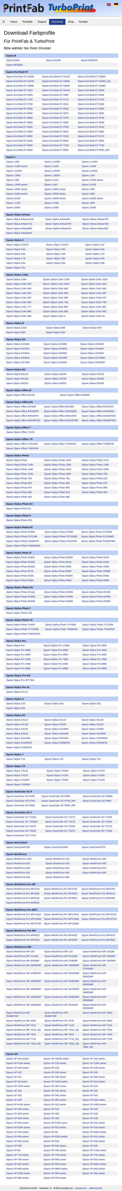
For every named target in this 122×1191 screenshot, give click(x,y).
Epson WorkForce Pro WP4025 (60, 935)
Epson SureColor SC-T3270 (21, 826)
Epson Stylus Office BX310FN (98, 406)
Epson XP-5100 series (56, 1122)
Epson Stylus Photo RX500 (58, 592)
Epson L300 (12, 180)
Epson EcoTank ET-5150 (55, 136)
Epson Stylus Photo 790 (57, 478)
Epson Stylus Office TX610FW (22, 448)
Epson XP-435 (90, 1113)
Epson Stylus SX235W (56, 729)
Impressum (81, 1188)
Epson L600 (88, 193)
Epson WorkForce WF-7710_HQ (61, 1039)
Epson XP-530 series (94, 1127)
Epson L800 (88, 203)
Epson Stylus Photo (16, 460)
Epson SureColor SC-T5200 (21, 830)
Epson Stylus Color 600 (93, 293)
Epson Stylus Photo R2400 (20, 566)
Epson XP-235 (14, 1072)
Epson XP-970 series (55, 1177)
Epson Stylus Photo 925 (94, 492)
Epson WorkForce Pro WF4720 (22, 888)
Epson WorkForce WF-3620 (97, 1012)
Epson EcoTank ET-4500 (91, 122)
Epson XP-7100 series (94, 1150)
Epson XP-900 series (55, 1173)
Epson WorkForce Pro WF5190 (22, 898)
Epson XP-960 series (17, 1177)
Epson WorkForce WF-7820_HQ (23, 1043)
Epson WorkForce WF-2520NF (99, 956)
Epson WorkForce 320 (94, 858)
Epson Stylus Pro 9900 (95, 668)
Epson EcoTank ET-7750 (91, 145)
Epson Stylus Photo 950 (19, 496)
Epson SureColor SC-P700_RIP (58, 800)
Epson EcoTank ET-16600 (20, 85)
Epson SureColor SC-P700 (20, 800)
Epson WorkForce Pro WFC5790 (23, 923)
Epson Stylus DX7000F (93, 357)
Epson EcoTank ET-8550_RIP (93, 150)
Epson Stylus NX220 (17, 378)
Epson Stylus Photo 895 (94, 487)
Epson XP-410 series (55, 1104)
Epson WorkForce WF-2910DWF (23, 997)
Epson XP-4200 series (94, 1104)
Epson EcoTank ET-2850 (91, 108)
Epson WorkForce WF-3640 (21, 1020)
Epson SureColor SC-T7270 (21, 835)
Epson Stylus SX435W (94, 733)
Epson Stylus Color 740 (55, 302)
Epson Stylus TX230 (57, 775)
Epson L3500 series (16, 184)
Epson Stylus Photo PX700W (96, 531)
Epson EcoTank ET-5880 (19, 145)
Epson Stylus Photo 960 (57, 496)
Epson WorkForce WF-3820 (97, 1020)
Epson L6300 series (92, 198)
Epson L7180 (51, 203)
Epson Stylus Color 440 (18, 288)
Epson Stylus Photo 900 (19, 492)
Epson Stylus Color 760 (93, 302)
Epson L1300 (51, 166)
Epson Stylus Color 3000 (56, 283)
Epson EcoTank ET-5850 (91, 140)
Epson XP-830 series (55, 1164)
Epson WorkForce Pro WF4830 (60, 893)
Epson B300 (12, 60)
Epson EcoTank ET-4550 (19, 127)
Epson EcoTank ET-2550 (19, 94)
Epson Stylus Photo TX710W (97, 624)
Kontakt (83, 21)
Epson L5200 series (16, 193)
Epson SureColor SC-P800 (97, 800)
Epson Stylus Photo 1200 (57, 460)
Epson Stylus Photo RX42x (20, 592)
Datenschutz (95, 1188)
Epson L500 (88, 189)
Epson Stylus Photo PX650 (20, 531)
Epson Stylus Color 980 (18, 316)
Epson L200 (88, 175)
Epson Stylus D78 (92, 327)
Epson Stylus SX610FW (94, 742)
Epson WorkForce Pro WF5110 (98, 893)
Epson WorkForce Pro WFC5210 (99, 914)
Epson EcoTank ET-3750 (91, 117)
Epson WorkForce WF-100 (20, 951)
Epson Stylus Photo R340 (95, 575)
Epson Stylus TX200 (57, 770)
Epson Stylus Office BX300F (21, 406)
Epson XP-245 (90, 1072)
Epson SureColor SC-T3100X (22, 821)
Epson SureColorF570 (93, 847)
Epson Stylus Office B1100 (20, 395)
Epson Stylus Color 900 (93, 311)
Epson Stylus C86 (55, 263)
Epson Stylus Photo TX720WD (22, 629)
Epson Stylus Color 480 (93, 288)
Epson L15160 (89, 170)
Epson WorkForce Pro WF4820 (22, 893)
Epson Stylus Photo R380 (57, 580)
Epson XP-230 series (94, 1067)
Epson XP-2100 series (18, 1063)
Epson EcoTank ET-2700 (19, 99)
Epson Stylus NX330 (93, 378)
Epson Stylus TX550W (18, 784)
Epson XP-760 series (17, 1159)
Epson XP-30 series (16, 1081)
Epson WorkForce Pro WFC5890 (61, 923)
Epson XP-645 (90, 1145)
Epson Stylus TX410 (94, 779)
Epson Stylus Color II (54, 316)
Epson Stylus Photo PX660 (59, 531)
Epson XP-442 (51, 1118)
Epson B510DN (14, 64)
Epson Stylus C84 (15, 263)
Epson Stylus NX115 (17, 374)
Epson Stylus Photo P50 (19, 520)
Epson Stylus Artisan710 (19, 223)
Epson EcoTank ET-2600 (55, 94)
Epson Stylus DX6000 (18, 357)
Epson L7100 (13, 203)
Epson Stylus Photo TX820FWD (23, 633)
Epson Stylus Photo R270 (20, 571)
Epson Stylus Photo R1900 (58, 557)
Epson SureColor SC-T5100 (60, 826)
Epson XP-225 (51, 1067)
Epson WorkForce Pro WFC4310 (23, 914)
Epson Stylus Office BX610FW (60, 415)
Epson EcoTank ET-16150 (20, 81)
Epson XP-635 (14, 1145)
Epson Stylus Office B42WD (75, 395)
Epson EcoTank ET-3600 (19, 117)
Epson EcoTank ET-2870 (55, 113)
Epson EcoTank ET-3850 (19, 122)
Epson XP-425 (90, 1109)
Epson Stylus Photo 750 (19, 478)
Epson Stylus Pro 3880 (18, 650)
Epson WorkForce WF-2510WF (61, 956)
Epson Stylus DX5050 (92, 353)
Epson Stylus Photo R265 (95, 566)
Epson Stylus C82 (94, 258)
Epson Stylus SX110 (17, 719)
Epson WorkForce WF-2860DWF (23, 989)
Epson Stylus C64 (15, 253)
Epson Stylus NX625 (55, 383)
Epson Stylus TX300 (94, 775)
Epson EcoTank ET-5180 (19, 140)
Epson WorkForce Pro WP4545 (98, 939)
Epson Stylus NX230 (55, 378)
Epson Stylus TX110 (17, 770)
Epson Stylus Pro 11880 (56, 645)
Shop (71, 21)
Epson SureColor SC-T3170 (60, 821)
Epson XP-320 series (55, 1086)
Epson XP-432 (51, 1113)
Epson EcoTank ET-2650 (91, 94)
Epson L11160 (89, 161)
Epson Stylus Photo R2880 (96, 571)
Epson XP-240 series (55, 1072)
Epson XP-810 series (94, 1159)
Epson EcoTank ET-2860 (19, 113)
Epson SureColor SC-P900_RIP (58, 805)
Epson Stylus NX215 (93, 374)
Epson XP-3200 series (18, 1086)
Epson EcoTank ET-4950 (19, 136)
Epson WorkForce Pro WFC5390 (61, 919)
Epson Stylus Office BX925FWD (61, 420)
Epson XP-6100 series (56, 1136)
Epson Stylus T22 (91, 759)
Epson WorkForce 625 (18, 872)
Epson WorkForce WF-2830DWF (23, 981)
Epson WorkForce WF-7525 (21, 1034)
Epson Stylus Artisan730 (95, 223)
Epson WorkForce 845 (57, 877)
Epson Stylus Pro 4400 (95, 650)
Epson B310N (53, 60)
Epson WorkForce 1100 (18, 858)
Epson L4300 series (55, 189)
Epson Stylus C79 (15, 258)
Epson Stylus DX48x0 (17, 353)
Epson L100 (12, 161)
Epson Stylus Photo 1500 (95, 469)
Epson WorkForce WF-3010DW (61, 1004)
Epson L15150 (52, 170)
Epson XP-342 (90, 1095)
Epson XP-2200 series (94, 1063)
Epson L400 (50, 184)
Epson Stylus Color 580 (55, 293)
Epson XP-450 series (17, 1122)
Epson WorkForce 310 (57, 858)
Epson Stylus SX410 (17, 733)
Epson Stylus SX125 (93, 719)
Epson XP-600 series (17, 1136)
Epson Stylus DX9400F (93, 362)
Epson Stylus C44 (15, 249)
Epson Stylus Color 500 (18, 293)
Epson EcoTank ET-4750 (91, 127)
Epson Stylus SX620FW (19, 747)
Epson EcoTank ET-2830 (19, 108)
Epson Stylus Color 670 (93, 297)
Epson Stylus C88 (94, 263)
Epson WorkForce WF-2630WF (99, 960)
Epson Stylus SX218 (17, 729)
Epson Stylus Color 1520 (94, 279)
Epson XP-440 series (17, 1118)
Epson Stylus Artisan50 (57, 219)
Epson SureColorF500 (56, 847)
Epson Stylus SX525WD (95, 738)
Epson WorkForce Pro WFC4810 (61, 914)
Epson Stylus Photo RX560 (20, 596)
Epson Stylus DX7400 (18, 362)
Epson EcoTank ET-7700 (55, 145)
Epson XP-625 (51, 1141)
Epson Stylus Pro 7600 (18, 659)
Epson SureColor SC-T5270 (60, 830)
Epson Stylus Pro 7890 (95, 659)
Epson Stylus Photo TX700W (60, 624)
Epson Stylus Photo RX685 (96, 601)
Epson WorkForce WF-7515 (97, 1029)
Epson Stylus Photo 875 (19, 487)
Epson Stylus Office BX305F (59, 406)
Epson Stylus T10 (15, 759)
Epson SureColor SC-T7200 (97, 830)
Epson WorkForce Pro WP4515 (98, 935)
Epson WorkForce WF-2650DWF (23, 965)
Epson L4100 (89, 184)
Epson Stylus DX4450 (92, 348)
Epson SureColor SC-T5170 (97, 826)
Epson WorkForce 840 (18, 877)
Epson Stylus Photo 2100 (19, 473)
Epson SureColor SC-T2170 (60, 817)
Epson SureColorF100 (18, 847)
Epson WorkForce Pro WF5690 (98, 898)
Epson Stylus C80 (55, 258)
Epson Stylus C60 (55, 249)
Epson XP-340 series (55, 1095)
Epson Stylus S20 (54, 703)
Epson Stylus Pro (15, 645)
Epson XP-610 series (94, 1136)
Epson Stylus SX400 (93, 729)
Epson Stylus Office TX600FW (98, 443)
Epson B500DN (89, 60)
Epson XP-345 (14, 1099)
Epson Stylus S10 (15, 703)
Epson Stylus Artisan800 (19, 228)
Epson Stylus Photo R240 (95, 562)
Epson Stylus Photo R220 (57, 562)
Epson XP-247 (14, 1077)
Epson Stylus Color (16, 279)
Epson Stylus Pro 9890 (56, 668)
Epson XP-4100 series (18, 1104)
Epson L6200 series (55, 198)
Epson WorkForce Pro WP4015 (23, 935)
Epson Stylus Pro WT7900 (20, 680)
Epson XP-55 (51, 1132)
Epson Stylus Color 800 (55, 306)
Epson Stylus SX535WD (19, 742)
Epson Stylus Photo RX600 (20, 601)
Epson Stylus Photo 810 (94, 478)
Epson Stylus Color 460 (55, 288)
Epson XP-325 (14, 1090)
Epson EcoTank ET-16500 (56, 81)
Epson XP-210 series (55, 1063)
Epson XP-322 (90, 1086)
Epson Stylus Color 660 (55, 297)
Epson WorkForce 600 (18, 868)
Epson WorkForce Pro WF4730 (60, 888)
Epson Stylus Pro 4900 (95, 654)
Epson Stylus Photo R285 (57, 571)
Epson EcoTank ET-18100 (56, 90)
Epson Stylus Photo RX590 (96, 596)
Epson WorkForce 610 (57, 868)
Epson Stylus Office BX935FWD (99, 420)
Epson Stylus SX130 (17, 724)
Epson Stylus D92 (55, 332)
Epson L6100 (13, 198)
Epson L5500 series (55, 193)
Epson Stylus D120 (16, 327)
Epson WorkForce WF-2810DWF (61, 973)
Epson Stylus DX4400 (55, 348)
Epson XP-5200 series (18, 1127)
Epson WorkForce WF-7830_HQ (61, 1043)
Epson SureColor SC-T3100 (97, 817)
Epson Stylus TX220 (17, 775)
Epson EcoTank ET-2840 (55, 108)
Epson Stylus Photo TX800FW (61, 629)
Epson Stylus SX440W (18, 738)
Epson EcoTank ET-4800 (19, 131)
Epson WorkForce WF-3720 (59, 1020)
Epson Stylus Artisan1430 (20, 219)
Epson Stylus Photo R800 (95, 580)
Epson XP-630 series (94, 1141)
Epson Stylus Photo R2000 (20, 562)
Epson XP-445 (90, 1118)
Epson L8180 (89, 207)
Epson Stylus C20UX (17, 244)
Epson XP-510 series (94, 1122)
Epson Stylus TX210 (94, 770)
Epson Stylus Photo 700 (94, 473)
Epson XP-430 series (17, 1113)
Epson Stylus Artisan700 (95, 219)
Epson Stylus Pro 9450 (56, 663)
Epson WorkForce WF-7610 (59, 1034)
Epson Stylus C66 (55, 253)
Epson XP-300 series (94, 1077)
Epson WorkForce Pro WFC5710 (99, 919)
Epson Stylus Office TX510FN (22, 443)
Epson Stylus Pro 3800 (95, 645)
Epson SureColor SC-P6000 (98, 796)
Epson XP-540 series (17, 1132)
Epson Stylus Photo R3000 (58, 575)
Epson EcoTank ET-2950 (91, 113)
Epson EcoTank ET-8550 (55, 150)
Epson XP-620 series (17, 1141)
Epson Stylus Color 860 (18, 311)
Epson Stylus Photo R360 (20, 580)
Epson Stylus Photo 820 (19, 483)
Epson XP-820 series (17, 1164)
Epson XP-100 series (17, 1058)
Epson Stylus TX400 (57, 779)
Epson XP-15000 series (56, 1058)
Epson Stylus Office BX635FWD (23, 420)
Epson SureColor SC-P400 (20, 796)
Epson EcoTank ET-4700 (55, 127)
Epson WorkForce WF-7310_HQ (61, 1029)
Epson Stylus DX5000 (55, 353)
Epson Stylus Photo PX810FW (61, 541)
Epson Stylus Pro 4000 (56, 650)
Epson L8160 (51, 207)
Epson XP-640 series (55, 1145)
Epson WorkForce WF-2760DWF (23, 973)
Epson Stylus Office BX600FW (22, 415)
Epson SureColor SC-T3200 (97, 821)
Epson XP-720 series (55, 1155)
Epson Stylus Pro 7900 (18, 663)
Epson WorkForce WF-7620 (97, 1034)
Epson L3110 (51, 180)
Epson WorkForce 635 (94, 872)
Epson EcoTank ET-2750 (19, 104)
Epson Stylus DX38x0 (17, 344)
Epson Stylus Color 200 (18, 283)
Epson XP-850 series (17, 1168)
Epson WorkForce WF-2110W (22, 956)
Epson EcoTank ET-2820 (91, 104)
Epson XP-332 (90, 1090)
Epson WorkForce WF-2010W (99, 951)
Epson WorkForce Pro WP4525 (23, 939)
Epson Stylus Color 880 (55, 311)
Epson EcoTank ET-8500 (19, 150)
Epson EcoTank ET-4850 (91, 131)
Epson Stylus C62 (94, 249)
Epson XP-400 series (94, 1099)
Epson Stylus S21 (91, 703)
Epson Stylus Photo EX (18, 508)
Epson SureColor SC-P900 (20, 805)
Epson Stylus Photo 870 (94, 483)
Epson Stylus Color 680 (18, 302)
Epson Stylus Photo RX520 (96, 592)
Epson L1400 (89, 166)
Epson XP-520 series (55, 1127)
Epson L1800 (13, 175)
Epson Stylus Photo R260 (57, 566)
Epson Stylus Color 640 (18, 297)
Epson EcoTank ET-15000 (91, 76)
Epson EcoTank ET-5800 (55, 140)
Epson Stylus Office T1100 (20, 432)
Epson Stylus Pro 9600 (95, 663)
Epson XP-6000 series (94, 1132)
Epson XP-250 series (55, 1077)
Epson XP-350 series (55, 1099)
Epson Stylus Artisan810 (58, 228)
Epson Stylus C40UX (57, 244)
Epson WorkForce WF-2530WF (23, 960)
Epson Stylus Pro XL (17, 691)
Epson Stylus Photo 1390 (95, 464)
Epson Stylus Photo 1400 (19, 469)
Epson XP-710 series (17, 1155)
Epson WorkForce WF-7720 (97, 1039)
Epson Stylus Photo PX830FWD (23, 545)
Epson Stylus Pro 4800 (18, 654)
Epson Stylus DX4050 (92, 344)
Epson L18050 (52, 175)
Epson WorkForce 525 (57, 863)
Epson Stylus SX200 (55, 724)
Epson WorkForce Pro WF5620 (60, 898)
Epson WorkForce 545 (94, 863)
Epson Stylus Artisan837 (19, 233)
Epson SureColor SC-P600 (56, 796)
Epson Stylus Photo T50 (19, 612)
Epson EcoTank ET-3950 (55, 122)
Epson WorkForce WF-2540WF (61, 960)
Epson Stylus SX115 (55, 719)
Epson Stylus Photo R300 (20, 575)
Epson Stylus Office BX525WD (60, 411)
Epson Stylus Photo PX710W (21, 536)
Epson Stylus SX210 (93, 724)
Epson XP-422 (51, 1109)
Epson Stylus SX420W (56, 733)
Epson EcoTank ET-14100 (56, 76)
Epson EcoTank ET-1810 (19, 90)
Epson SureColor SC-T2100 (21, 817)
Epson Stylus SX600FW (57, 742)
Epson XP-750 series (94, 1155)
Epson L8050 (13, 207)
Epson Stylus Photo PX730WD (97, 536)
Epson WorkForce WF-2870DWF (61, 989)
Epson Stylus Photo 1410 (57, 469)
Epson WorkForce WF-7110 (59, 1025)
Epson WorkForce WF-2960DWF (23, 1004)
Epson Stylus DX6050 (55, 357)
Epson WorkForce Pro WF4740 (98, 888)
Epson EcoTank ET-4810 (55, 131)
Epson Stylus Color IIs (93, 316)
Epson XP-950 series (94, 1173)
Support (42, 21)
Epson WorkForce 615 (94, 868)
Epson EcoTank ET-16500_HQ (94, 81)
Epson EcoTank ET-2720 (91, 99)
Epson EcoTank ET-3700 (55, 117)
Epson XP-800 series (55, 1159)
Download (57, 21)
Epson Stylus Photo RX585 (58, 596)
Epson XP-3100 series (56, 1081)
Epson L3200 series (92, 180)
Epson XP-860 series (94, 1168)
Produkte (27, 21)
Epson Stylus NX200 (55, 374)
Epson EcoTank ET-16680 (91, 85)
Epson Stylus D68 (55, 327)
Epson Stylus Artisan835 (95, 228)
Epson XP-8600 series (56, 1168)
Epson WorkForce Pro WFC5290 (23, 919)
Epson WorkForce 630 (57, 872)
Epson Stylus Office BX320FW (22, 411)
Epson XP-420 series (17, 1109)
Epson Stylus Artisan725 (58, 223)
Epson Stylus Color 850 (93, 306)
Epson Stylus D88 (15, 332)
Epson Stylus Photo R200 (95, 557)
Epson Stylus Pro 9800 (18, 668)
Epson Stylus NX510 (17, 383)
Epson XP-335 (14, 1095)
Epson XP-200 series (94, 1058)
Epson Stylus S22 (15, 708)
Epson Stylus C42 (94, 244)
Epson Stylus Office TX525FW (60, 443)
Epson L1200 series (16, 166)
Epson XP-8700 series (18, 1173)
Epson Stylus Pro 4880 (56, 654)
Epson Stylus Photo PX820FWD (98, 541)
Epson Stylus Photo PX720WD (61, 536)
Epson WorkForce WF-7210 (97, 1025)
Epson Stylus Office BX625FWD (99, 415)
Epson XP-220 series (17, 1067)
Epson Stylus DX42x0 (17, 348)
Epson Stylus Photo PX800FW (22, 541)
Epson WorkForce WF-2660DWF (61, 965)
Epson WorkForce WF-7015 (21, 1025)
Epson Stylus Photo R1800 (20, 557)
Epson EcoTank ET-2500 (91, 90)
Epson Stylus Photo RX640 (58, 601)
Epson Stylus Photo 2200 (57, 473)
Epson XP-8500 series (94, 1164)
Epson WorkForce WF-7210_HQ (23, 1029)
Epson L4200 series (16, 189)
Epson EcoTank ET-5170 (91, 136)
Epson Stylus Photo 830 (57, 483)
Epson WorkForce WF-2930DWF (61, 997)
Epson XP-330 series (55, 1090)
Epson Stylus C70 (94, 253)
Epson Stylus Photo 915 (57, 492)
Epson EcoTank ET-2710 (55, 99)
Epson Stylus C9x (15, 267)
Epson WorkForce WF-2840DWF (61, 981)
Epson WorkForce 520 (18, 863)
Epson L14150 (14, 170)
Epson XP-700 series (55, 1150)
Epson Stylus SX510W (56, 738)
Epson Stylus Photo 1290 (57, 464)
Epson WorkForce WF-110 (58, 951)
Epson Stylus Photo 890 (57, 487)
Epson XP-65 (13, 1150)
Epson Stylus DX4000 (55, 344)
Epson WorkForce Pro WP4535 (60, 939)
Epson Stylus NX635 (93, 383)
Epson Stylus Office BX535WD (98, 411)
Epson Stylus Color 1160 (56, 279)
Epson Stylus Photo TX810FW (98, 629)
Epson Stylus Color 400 (93, 283)
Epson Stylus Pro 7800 (56, 659)
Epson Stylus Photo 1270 (95, 460)
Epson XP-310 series (94, 1081)
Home (13, 21)
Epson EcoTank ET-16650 (56, 85)
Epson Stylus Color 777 (18, 306)
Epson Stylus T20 (54, 759)
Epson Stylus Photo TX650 (20, 624)
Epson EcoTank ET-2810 (55, 104)
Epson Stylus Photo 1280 (19, 464)
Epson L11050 (52, 161)
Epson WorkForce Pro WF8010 (22, 902)
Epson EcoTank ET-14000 (20, 76)
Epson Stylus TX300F (17, 779)
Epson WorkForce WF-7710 (21, 1039)
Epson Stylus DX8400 (55, 362)
